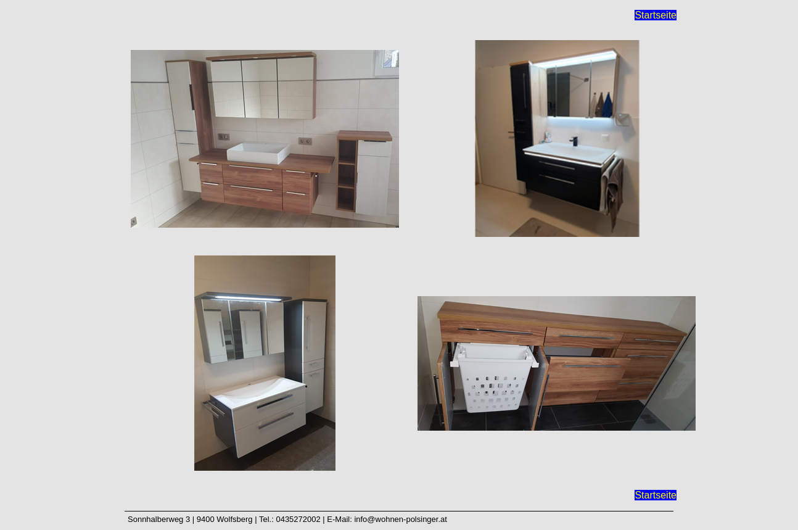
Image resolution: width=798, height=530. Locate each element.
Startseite (656, 15)
